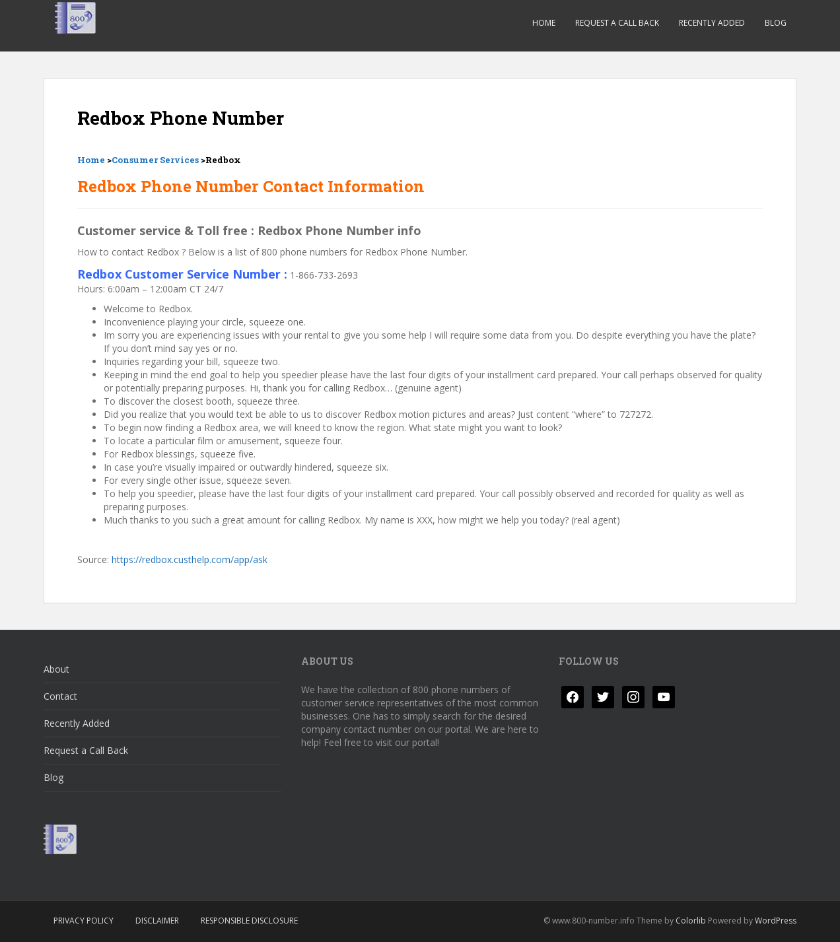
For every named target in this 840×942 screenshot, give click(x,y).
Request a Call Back (617, 22)
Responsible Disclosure (249, 920)
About (56, 669)
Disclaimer (157, 920)
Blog (776, 22)
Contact (60, 696)
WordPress (775, 920)
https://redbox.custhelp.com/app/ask (189, 559)
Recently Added (712, 22)
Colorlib (691, 920)
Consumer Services (155, 160)
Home (543, 22)
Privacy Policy (83, 920)
